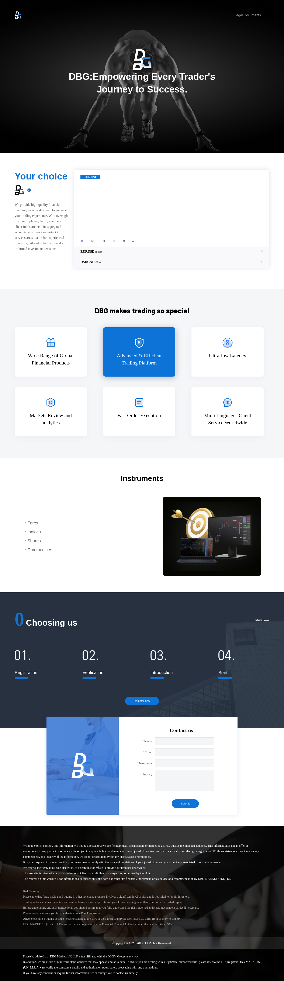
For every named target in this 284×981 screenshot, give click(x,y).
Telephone (145, 763)
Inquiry (147, 774)
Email (148, 752)
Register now (142, 700)
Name (148, 741)
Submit (185, 803)
